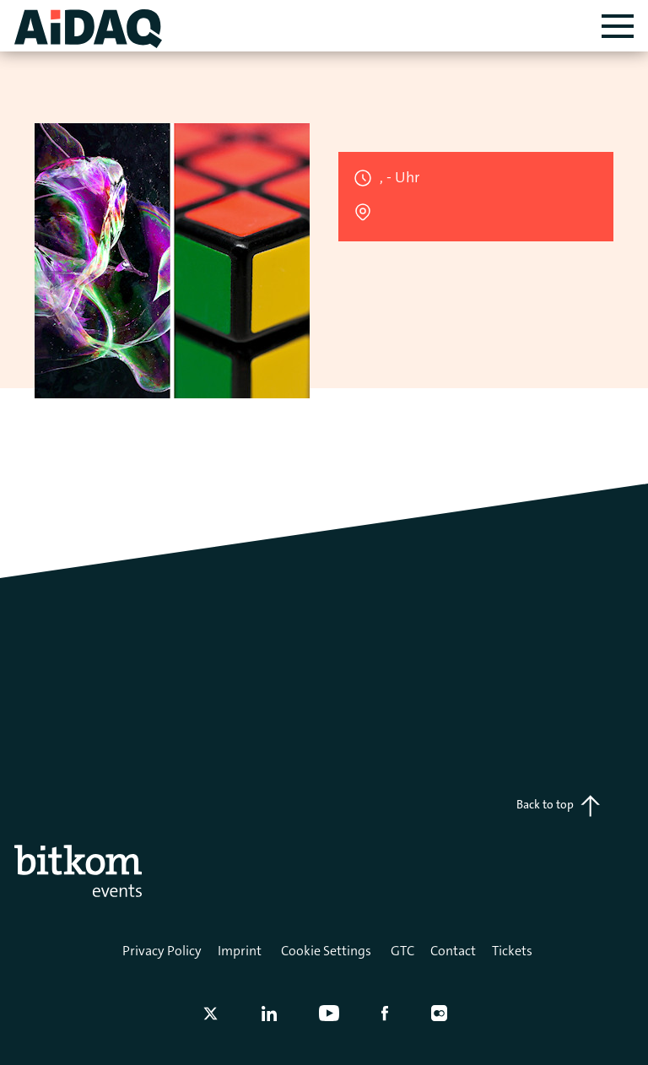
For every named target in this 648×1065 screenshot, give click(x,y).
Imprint (240, 951)
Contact (453, 951)
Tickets (512, 951)
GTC (402, 951)
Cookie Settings (326, 951)
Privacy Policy (162, 951)
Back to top (558, 806)
